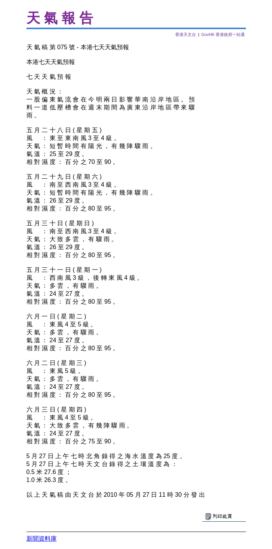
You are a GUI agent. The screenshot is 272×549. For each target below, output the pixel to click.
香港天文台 (185, 34)
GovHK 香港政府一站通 (223, 34)
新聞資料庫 (41, 538)
